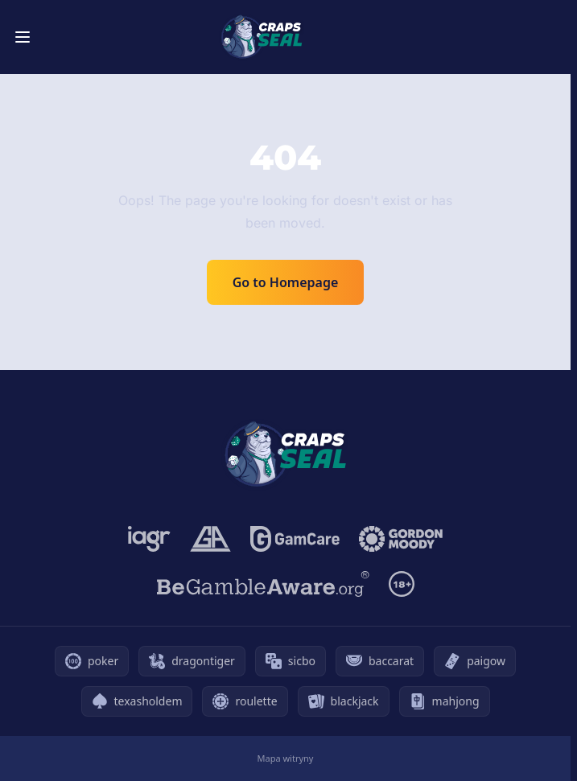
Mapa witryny (286, 758)
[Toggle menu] (22, 37)
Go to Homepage (286, 282)
